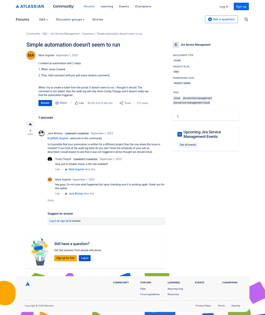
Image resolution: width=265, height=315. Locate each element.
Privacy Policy (203, 305)
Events (124, 6)
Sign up (241, 6)
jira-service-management (197, 98)
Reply (51, 200)
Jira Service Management (65, 33)
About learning (175, 288)
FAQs (143, 288)
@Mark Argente (59, 138)
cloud (177, 98)
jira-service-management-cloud (191, 102)
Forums (89, 6)
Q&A (43, 19)
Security (235, 305)
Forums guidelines (150, 294)
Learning (107, 6)
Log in (224, 6)
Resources (173, 294)
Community (63, 6)
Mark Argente (46, 55)
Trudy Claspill (63, 159)
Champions (143, 6)
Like (57, 169)
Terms (221, 305)
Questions (88, 33)
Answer (45, 102)
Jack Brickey (55, 133)
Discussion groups (70, 19)
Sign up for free (65, 258)
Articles (97, 19)
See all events (188, 144)
